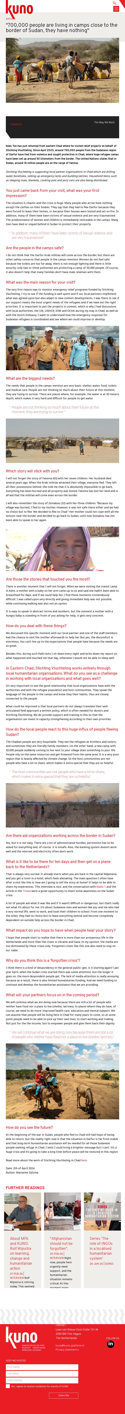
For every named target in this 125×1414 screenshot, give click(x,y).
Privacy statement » (67, 1350)
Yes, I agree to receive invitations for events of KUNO (37, 1386)
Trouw (27, 891)
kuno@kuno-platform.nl (70, 1346)
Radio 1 (101, 886)
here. (84, 1160)
